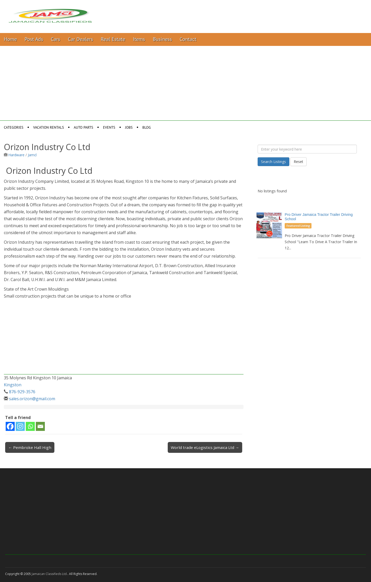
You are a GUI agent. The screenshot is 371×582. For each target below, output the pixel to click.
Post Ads (34, 39)
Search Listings (273, 161)
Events (109, 127)
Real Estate (113, 39)
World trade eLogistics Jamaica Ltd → (205, 447)
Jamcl (32, 154)
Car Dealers (80, 39)
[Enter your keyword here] (307, 149)
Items (139, 39)
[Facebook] (10, 426)
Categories (13, 127)
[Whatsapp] (30, 426)
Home (10, 39)
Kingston (12, 385)
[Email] (40, 426)
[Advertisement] (185, 84)
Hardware (16, 154)
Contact (188, 39)
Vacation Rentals (48, 127)
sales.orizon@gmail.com (32, 398)
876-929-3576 (22, 392)
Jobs (128, 127)
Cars (55, 39)
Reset (298, 161)
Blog (146, 127)
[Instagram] (20, 426)
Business (162, 39)
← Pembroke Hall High (29, 447)
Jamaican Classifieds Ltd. (50, 574)
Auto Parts (83, 127)
